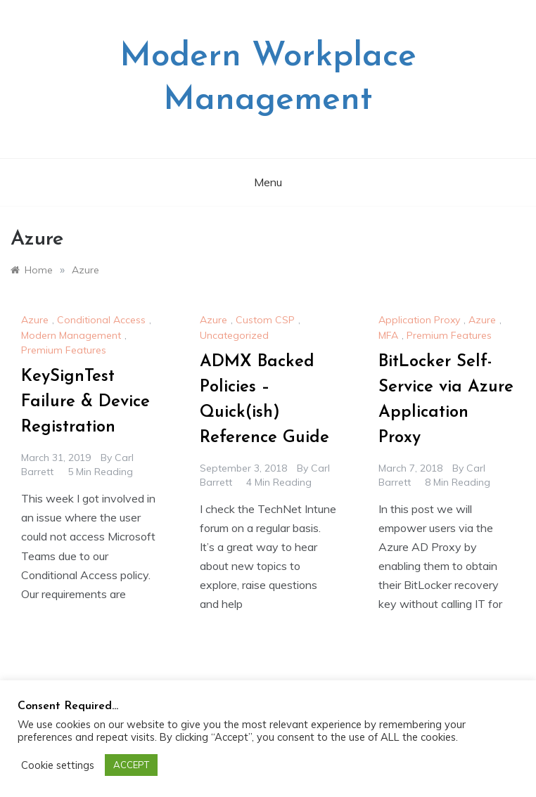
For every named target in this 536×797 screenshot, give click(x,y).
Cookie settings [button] (57, 765)
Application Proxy (419, 319)
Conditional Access (101, 319)
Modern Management (71, 335)
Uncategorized (234, 335)
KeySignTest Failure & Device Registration (85, 402)
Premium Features (63, 350)
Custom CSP (265, 319)
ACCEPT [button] (131, 764)
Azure (35, 319)
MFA (388, 335)
